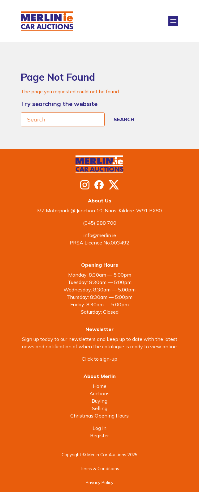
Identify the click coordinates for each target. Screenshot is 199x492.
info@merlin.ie (99, 235)
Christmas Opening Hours (99, 416)
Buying (99, 401)
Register (99, 435)
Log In (99, 428)
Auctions (99, 393)
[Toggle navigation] (173, 21)
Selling (99, 408)
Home (99, 386)
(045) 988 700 (99, 223)
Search (124, 119)
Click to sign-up (99, 359)
